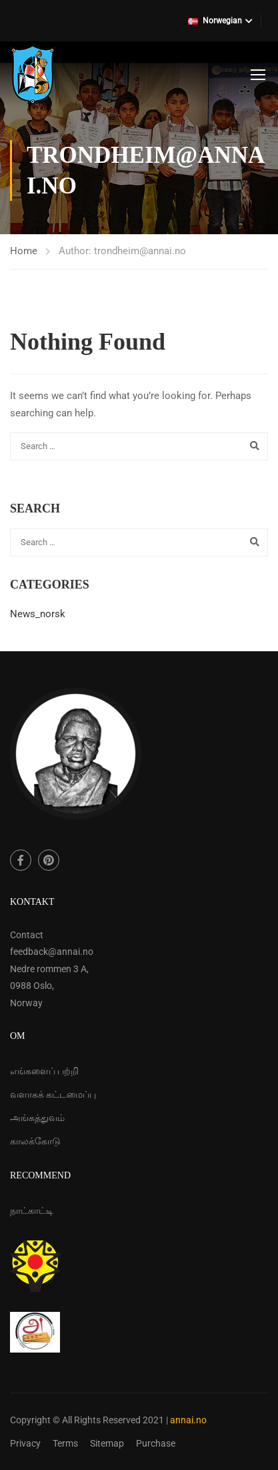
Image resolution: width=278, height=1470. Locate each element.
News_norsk (37, 614)
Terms (65, 1443)
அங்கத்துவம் (37, 1117)
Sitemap (107, 1443)
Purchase (155, 1443)
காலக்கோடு (35, 1141)
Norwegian (215, 20)
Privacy (25, 1443)
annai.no (188, 1420)
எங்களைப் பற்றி (44, 1071)
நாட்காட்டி (31, 1210)
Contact (26, 935)
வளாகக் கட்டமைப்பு (53, 1094)
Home (23, 251)
